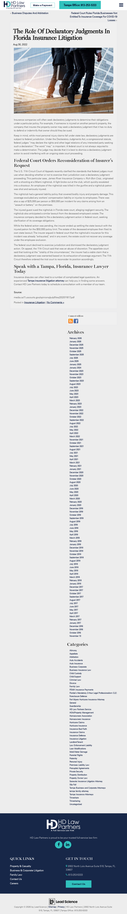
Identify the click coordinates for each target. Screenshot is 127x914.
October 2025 (75, 351)
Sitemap (52, 907)
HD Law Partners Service (80, 709)
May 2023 (74, 394)
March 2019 (75, 538)
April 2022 (74, 433)
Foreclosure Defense (78, 696)
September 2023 (77, 381)
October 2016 (75, 633)
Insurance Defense (78, 735)
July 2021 (74, 453)
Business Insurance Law (80, 670)
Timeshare (74, 797)
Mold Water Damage (78, 752)
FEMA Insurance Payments (81, 690)
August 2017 (75, 600)
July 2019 (74, 525)
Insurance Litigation (34, 302)
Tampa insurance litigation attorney (46, 280)
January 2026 (75, 341)
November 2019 (76, 511)
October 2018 (75, 554)
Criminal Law (75, 680)
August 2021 (75, 449)
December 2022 (76, 410)
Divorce (73, 683)
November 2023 (76, 374)
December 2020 (76, 472)
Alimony (73, 650)
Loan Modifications (78, 748)
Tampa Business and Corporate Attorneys (88, 788)
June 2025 (74, 361)
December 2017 (76, 587)
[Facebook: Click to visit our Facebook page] (58, 844)
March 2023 (75, 400)
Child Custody (76, 673)
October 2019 (75, 515)
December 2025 (76, 345)
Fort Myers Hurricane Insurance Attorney (87, 699)
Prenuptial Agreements (79, 768)
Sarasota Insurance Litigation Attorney (86, 781)
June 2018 (74, 567)
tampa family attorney (79, 791)
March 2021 (75, 462)
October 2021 (75, 443)
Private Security (76, 771)
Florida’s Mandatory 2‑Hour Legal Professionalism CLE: (93, 693)
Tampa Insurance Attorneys (81, 794)
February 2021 (76, 466)
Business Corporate (78, 667)
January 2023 (75, 407)
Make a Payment (42, 5)
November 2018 (76, 551)
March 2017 (75, 616)
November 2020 (76, 475)
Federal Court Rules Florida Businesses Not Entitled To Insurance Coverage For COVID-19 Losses (93, 17)
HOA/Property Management (82, 712)
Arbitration (74, 657)
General (73, 703)
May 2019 (74, 531)
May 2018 (74, 570)
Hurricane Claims (77, 722)
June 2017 (74, 606)
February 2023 (76, 403)
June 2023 (74, 390)
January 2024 (75, 367)
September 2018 (77, 557)
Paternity (73, 758)
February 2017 (75, 619)
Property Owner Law (78, 778)
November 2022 (76, 413)
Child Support (75, 676)
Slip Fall (73, 784)
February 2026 (76, 338)
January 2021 (75, 469)
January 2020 (75, 505)
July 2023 (74, 387)
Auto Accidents (76, 660)
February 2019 (75, 541)
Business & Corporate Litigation (27, 870)
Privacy (61, 907)
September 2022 (77, 420)
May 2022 (74, 430)
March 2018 (75, 577)
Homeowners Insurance (80, 719)
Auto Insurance (76, 663)
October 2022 (75, 417)
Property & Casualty (20, 866)
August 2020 (75, 482)
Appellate (74, 654)
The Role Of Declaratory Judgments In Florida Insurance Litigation (61, 34)
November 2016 (76, 629)
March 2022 (75, 436)
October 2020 (75, 479)
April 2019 (74, 534)
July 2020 (74, 485)
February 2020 (76, 502)
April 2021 (74, 459)
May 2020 (74, 492)
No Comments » (55, 302)
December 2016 (76, 626)
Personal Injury (76, 762)
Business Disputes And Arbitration (30, 13)
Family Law (75, 686)
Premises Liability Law (79, 765)
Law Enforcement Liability (81, 745)
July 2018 (74, 564)
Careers (14, 883)
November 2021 (76, 439)
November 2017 (76, 590)
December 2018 (76, 547)
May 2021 (74, 456)
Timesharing (75, 801)
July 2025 (74, 358)
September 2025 (77, 354)
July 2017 (74, 603)
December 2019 (76, 508)
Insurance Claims (77, 732)
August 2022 (75, 423)
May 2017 (74, 610)
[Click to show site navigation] (121, 5)
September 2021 (77, 446)
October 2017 (75, 593)
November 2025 (76, 348)
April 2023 (74, 397)
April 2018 (74, 574)
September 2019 (76, 518)
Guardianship (75, 706)
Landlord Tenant (76, 742)
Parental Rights (76, 755)
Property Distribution (78, 775)
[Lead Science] (63, 901)
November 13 (75, 636)
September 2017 (76, 597)
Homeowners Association (81, 716)
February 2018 (75, 580)
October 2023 (75, 377)
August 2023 (75, 384)
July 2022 (74, 426)
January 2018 (75, 583)
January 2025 (75, 364)
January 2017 (75, 623)
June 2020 (74, 489)
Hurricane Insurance (78, 726)
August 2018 (75, 561)
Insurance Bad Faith (78, 729)
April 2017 (74, 613)
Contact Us (16, 879)
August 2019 (75, 521)
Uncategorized (76, 804)
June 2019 (74, 528)
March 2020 (75, 498)
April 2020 (74, 495)
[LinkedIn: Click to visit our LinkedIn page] (67, 844)
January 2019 (75, 544)
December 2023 (76, 371)
